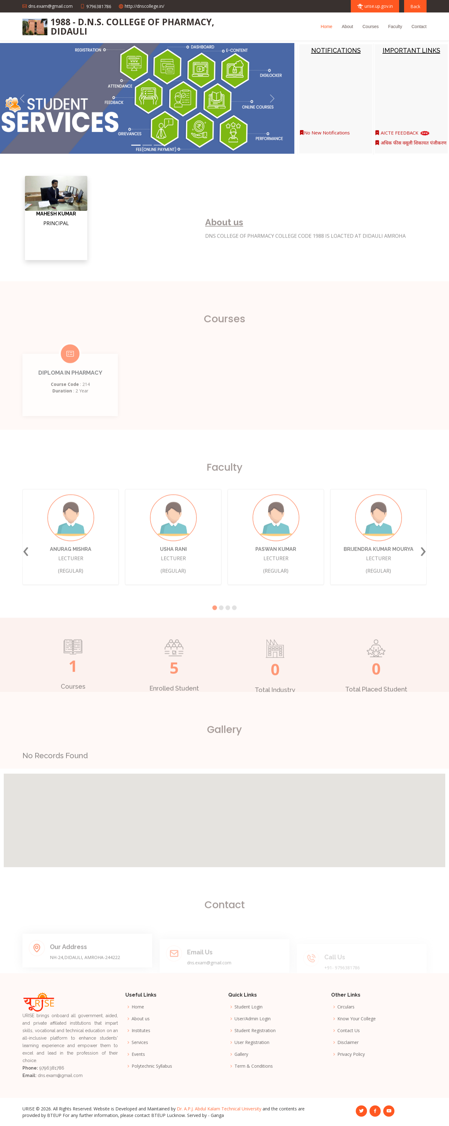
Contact (419, 26)
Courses (370, 26)
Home (326, 26)
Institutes (141, 1030)
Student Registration (255, 1030)
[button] (22, 98)
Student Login (248, 1007)
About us (141, 1019)
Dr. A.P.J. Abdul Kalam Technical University (219, 1109)
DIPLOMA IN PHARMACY (70, 388)
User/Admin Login (252, 1019)
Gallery (241, 1054)
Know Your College (356, 1019)
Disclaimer (348, 1042)
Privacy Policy (351, 1054)
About (347, 26)
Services (140, 1042)
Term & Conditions (253, 1066)
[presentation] (25, 566)
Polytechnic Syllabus (152, 1066)
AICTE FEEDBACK (402, 136)
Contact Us (348, 1030)
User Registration (251, 1042)
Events (138, 1054)
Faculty (395, 26)
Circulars (346, 1007)
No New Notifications (324, 136)
